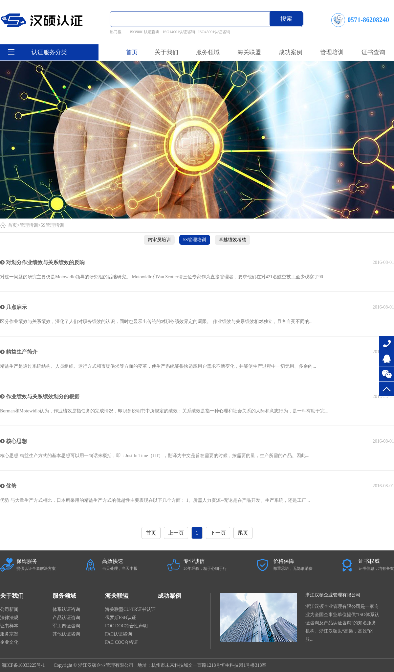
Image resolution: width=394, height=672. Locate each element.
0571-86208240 (386, 343)
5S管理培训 (52, 225)
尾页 (243, 533)
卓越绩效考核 (232, 239)
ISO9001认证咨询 (145, 32)
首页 (132, 52)
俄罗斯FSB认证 (120, 617)
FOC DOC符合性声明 (126, 625)
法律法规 (9, 617)
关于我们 (12, 596)
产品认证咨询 (66, 617)
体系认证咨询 (66, 609)
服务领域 (64, 596)
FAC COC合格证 (121, 642)
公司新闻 (9, 609)
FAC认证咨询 (118, 634)
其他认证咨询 (66, 634)
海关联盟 (117, 596)
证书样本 (9, 625)
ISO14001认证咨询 (179, 32)
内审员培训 (159, 239)
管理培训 (29, 225)
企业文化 (9, 642)
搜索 (286, 18)
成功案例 (169, 596)
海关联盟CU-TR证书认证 (130, 609)
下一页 (218, 533)
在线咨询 (386, 358)
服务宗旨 (9, 634)
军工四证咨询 (66, 625)
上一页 (176, 533)
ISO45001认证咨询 (214, 32)
